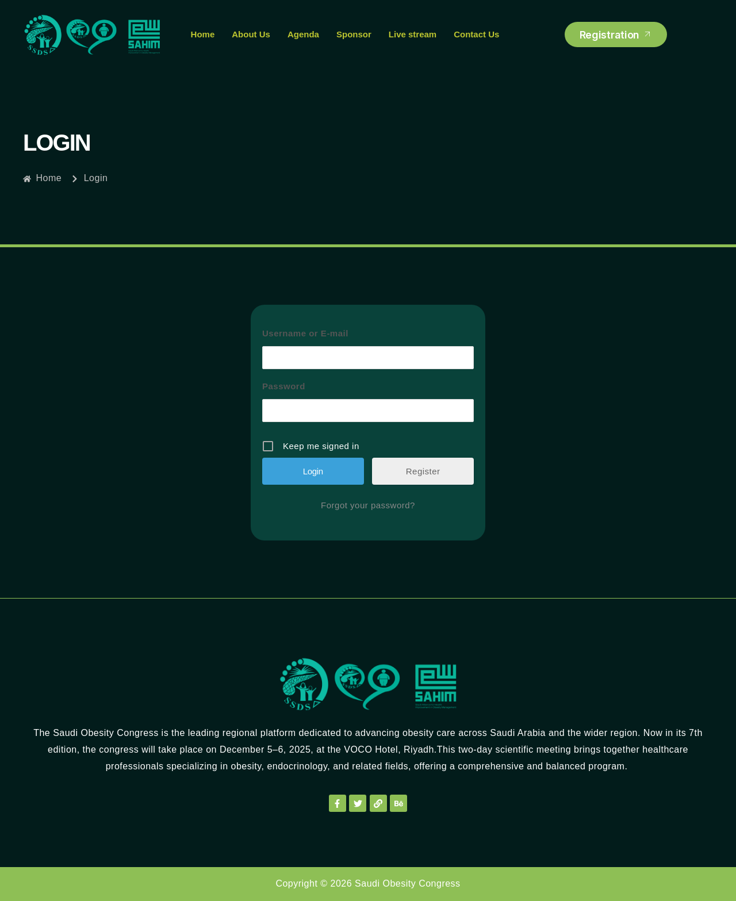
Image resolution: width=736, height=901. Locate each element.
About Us (251, 34)
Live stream (412, 34)
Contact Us (476, 34)
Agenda (303, 34)
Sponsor (353, 34)
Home (203, 34)
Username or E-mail (305, 333)
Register (423, 471)
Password (283, 386)
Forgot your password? (368, 505)
